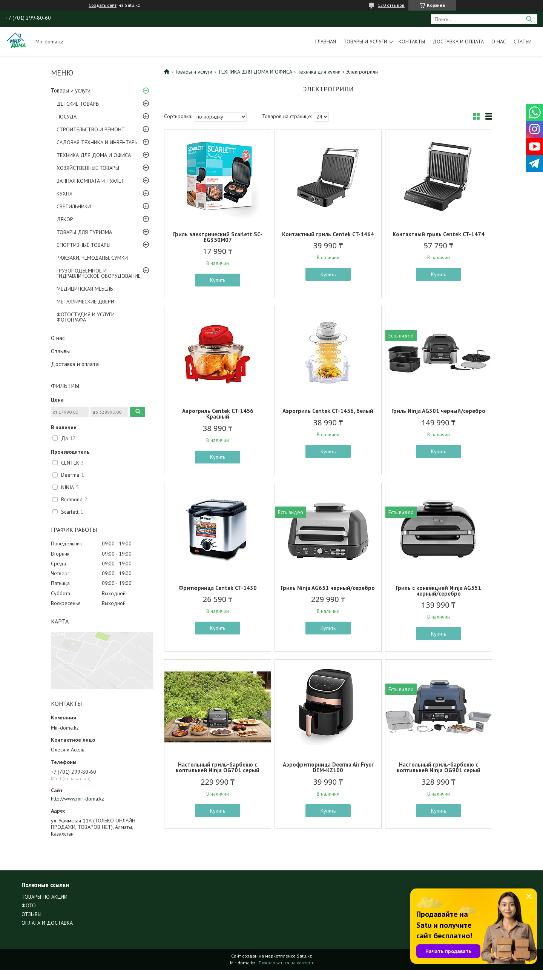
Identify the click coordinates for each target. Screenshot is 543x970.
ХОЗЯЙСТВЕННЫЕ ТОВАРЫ (88, 168)
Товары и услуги (365, 41)
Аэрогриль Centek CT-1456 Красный (217, 413)
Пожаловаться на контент (286, 962)
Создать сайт (103, 5)
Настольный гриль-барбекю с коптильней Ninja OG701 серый (217, 767)
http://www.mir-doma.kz (77, 798)
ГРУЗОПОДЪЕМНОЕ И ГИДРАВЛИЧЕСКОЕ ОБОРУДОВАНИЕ (99, 273)
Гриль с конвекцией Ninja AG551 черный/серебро (438, 590)
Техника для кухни (319, 71)
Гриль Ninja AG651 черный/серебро (328, 588)
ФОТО (28, 905)
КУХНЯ (64, 193)
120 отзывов (391, 5)
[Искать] (528, 19)
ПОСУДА (67, 116)
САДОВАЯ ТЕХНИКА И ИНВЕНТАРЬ (97, 142)
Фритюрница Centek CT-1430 (217, 588)
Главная (325, 41)
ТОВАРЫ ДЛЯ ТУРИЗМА (84, 232)
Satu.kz (304, 956)
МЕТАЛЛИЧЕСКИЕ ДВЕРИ (85, 301)
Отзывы (60, 351)
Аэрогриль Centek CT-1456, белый (327, 411)
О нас (498, 41)
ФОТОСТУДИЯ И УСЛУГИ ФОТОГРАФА (86, 317)
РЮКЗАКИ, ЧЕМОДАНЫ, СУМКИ (92, 257)
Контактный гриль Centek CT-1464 (328, 234)
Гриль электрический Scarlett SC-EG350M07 (217, 237)
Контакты (412, 41)
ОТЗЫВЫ (31, 914)
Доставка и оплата (458, 41)
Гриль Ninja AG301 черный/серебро (438, 411)
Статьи (523, 41)
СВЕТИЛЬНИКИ (74, 206)
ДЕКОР (65, 219)
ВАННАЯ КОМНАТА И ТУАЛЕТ (90, 180)
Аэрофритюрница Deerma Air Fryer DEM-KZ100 (328, 767)
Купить (217, 280)
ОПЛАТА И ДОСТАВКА (47, 922)
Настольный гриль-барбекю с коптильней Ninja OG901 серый (438, 767)
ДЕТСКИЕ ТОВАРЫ (78, 103)
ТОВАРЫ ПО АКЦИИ (44, 896)
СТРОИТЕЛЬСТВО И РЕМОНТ (91, 129)
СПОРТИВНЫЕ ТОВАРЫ (83, 245)
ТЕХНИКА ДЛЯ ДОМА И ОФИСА (94, 155)
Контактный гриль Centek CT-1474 (439, 234)
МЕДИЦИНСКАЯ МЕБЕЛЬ (85, 288)
